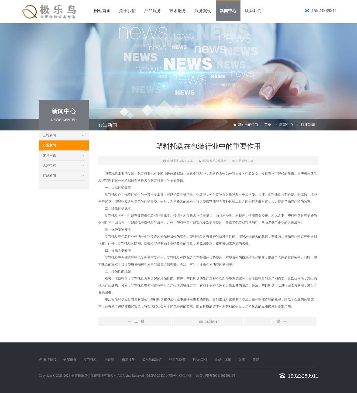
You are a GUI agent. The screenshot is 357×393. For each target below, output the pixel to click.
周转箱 (109, 359)
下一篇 (280, 321)
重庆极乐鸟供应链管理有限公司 (94, 375)
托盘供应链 (177, 359)
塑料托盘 (90, 359)
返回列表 (207, 321)
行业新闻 (49, 145)
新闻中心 (286, 124)
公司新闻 (49, 135)
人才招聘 (49, 165)
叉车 (242, 359)
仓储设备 (69, 359)
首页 (267, 124)
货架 (256, 359)
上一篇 (134, 321)
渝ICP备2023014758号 (161, 375)
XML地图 (185, 375)
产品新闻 (49, 175)
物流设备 (128, 359)
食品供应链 (223, 359)
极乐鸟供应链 (152, 359)
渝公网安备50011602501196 (215, 375)
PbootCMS (200, 359)
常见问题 (49, 155)
